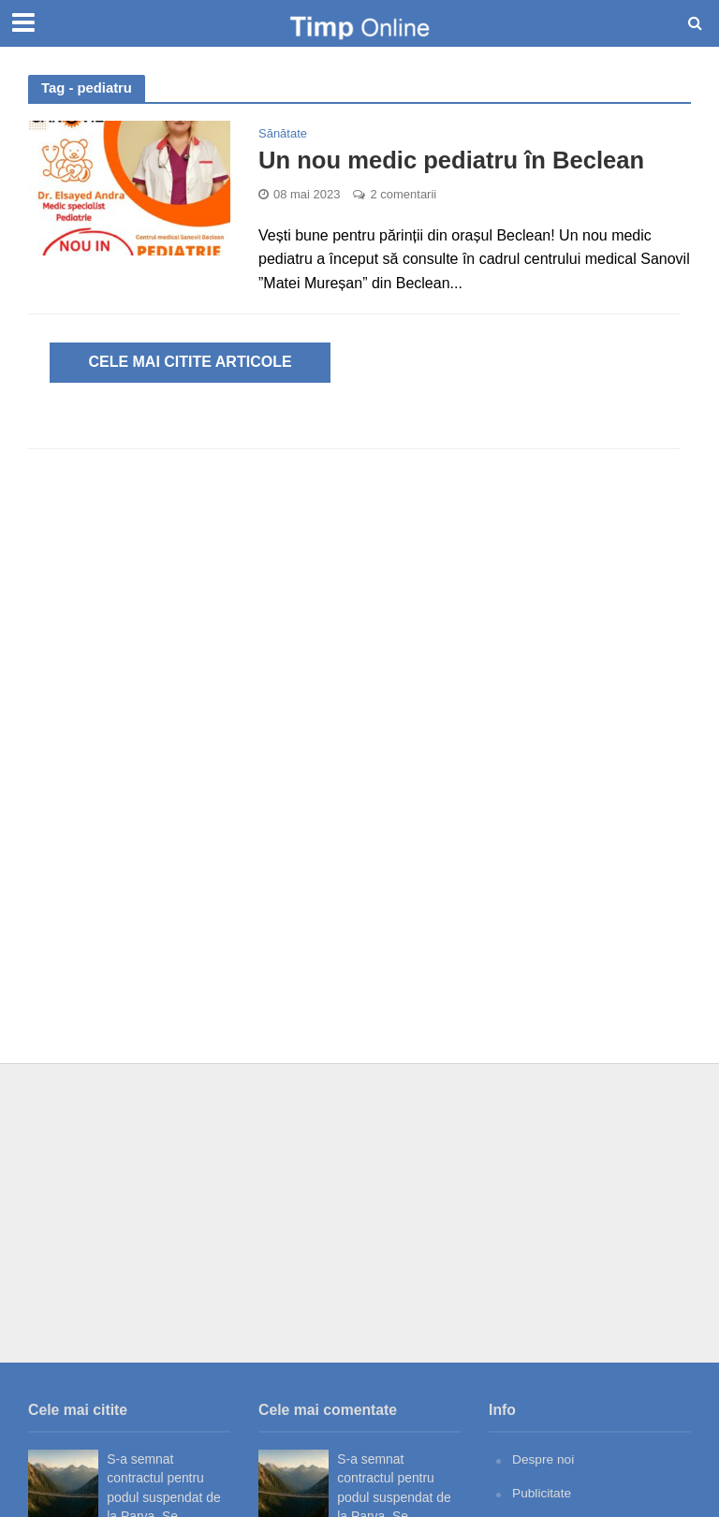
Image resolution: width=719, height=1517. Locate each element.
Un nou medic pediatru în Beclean (454, 160)
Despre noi (543, 1458)
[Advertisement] (359, 1213)
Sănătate (282, 133)
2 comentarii (403, 194)
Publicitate (542, 1491)
